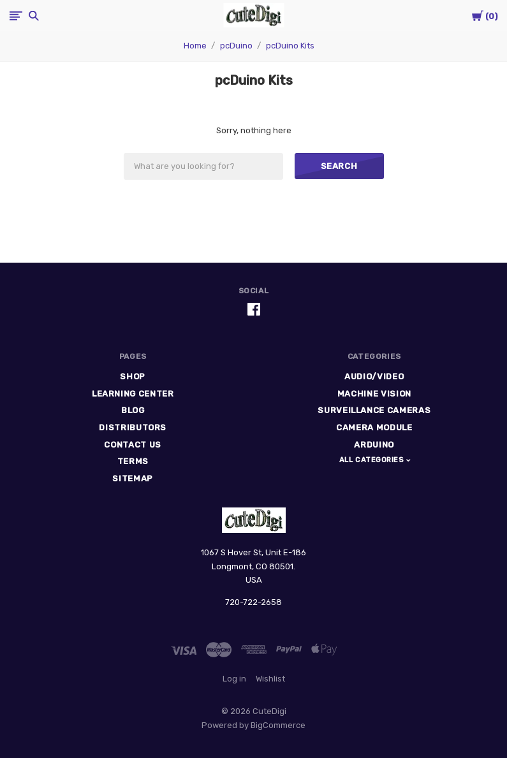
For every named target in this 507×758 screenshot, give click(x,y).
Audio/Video (374, 376)
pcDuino (236, 45)
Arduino (374, 444)
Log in (234, 678)
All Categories (372, 460)
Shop (132, 376)
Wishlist (270, 678)
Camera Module (374, 427)
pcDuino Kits (290, 45)
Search (339, 166)
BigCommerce (278, 725)
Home (195, 45)
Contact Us (132, 444)
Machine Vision (374, 393)
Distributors (132, 427)
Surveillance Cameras (374, 410)
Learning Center (133, 393)
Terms (133, 461)
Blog (133, 410)
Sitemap (132, 478)
